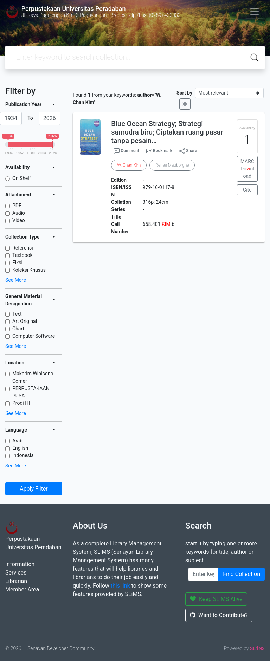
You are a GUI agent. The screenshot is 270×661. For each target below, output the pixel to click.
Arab (17, 440)
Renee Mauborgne (172, 165)
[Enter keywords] (203, 574)
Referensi (22, 248)
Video (18, 220)
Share (188, 151)
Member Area (22, 589)
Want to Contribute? (219, 615)
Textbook (22, 255)
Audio (18, 213)
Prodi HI (21, 403)
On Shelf (21, 178)
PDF (16, 205)
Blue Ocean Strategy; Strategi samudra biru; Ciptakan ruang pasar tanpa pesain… (167, 132)
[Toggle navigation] (254, 12)
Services (15, 572)
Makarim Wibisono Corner (32, 377)
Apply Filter (34, 488)
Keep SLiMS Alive (216, 599)
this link (120, 585)
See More (15, 280)
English (20, 448)
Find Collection (241, 574)
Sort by (184, 93)
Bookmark (162, 150)
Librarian (16, 581)
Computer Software (33, 336)
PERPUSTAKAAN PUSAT (31, 391)
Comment (126, 151)
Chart (18, 328)
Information (19, 564)
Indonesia (23, 455)
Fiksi (17, 262)
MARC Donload (247, 168)
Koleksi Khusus (29, 270)
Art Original (24, 321)
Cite (247, 190)
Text (17, 314)
